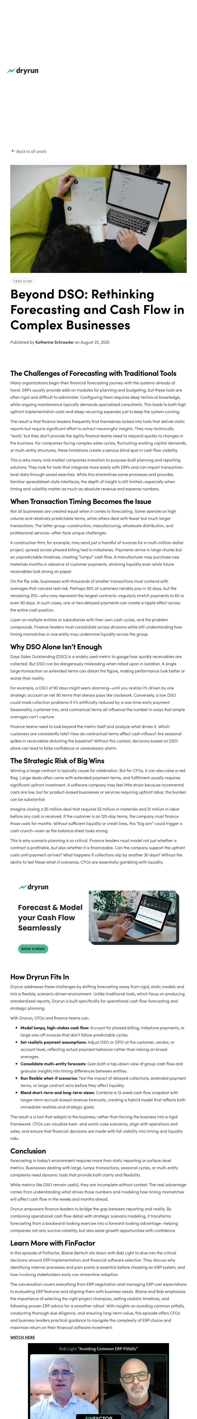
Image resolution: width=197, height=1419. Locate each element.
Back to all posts (31, 151)
